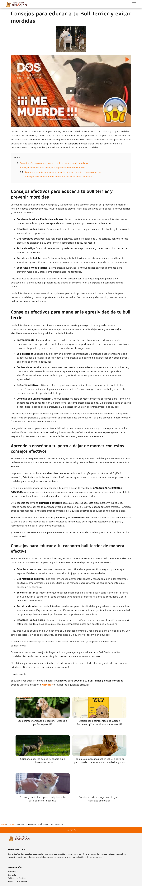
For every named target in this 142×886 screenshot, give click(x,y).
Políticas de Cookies (17, 878)
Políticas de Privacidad (18, 881)
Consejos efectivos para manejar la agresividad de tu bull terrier (52, 167)
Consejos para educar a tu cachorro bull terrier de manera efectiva (58, 176)
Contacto (12, 875)
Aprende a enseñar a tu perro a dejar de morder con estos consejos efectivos (63, 172)
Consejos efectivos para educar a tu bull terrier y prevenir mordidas (54, 163)
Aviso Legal (13, 871)
